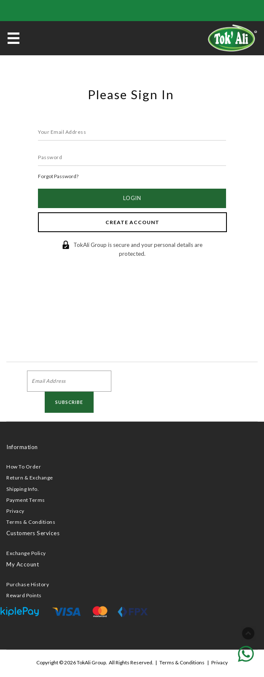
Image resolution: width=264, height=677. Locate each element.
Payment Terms (25, 500)
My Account (22, 564)
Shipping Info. (22, 489)
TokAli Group (91, 662)
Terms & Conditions (30, 522)
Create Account (132, 222)
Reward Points (24, 595)
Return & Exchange (29, 477)
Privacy (15, 511)
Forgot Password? (58, 176)
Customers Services (32, 533)
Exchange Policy (26, 553)
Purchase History (27, 584)
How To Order (23, 466)
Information (22, 447)
